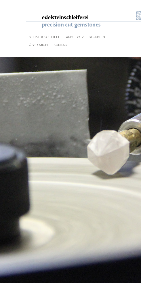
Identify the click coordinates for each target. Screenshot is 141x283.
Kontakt (61, 45)
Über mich (38, 45)
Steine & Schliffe (44, 37)
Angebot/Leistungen (85, 37)
